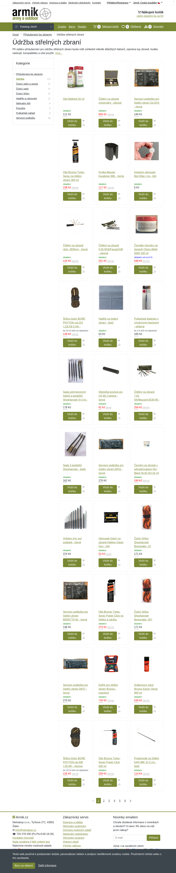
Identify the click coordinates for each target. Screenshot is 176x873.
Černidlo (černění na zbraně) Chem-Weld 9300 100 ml (146, 249)
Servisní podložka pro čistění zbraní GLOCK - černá (146, 103)
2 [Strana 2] (104, 800)
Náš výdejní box (40, 841)
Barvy (72, 26)
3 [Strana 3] (109, 800)
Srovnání (152, 26)
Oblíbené (130, 26)
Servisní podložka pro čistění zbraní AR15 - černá (111, 469)
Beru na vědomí (24, 865)
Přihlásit (153, 837)
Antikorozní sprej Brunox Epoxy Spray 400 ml (146, 689)
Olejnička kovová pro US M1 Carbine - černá (111, 396)
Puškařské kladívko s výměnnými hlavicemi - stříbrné (146, 322)
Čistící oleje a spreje (27, 83)
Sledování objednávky (79, 2)
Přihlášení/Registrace (119, 3)
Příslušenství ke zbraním (37, 34)
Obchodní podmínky (74, 826)
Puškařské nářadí (25, 113)
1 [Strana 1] (98, 800)
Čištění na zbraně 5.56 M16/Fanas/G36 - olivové (111, 249)
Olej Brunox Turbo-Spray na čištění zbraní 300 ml (74, 176)
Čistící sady (22, 88)
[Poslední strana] (129, 800)
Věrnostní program (73, 837)
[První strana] (92, 800)
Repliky (82, 26)
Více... (58, 53)
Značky (62, 26)
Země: (147, 3)
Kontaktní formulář (23, 837)
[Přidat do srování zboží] (83, 125)
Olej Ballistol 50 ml (73, 99)
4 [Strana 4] (114, 800)
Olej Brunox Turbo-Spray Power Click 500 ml (109, 762)
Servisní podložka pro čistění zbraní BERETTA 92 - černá (75, 615)
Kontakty (96, 2)
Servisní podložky (25, 118)
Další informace (47, 865)
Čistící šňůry (23, 93)
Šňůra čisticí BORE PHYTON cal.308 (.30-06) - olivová (74, 762)
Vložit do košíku (72, 123)
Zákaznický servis (21, 2)
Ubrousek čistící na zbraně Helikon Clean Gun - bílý (111, 542)
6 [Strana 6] (125, 800)
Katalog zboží (33, 26)
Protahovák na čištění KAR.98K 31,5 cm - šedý (146, 762)
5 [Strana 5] (119, 800)
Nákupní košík (104, 26)
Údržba (20, 79)
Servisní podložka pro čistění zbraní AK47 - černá (75, 689)
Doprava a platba (58, 2)
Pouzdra (20, 108)
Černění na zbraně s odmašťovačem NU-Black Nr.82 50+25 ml (146, 469)
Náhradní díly (23, 103)
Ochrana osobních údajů (77, 830)
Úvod (16, 34)
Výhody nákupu (40, 2)
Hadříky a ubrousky (26, 98)
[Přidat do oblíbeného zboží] (83, 121)
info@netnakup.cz (25, 830)
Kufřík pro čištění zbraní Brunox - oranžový (108, 689)
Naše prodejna (21, 841)
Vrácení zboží (71, 841)
